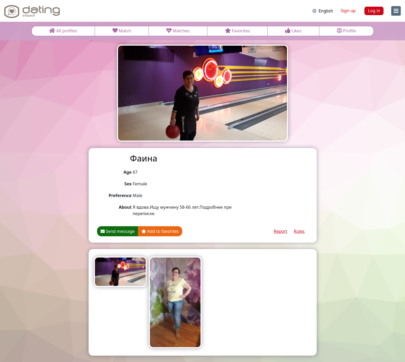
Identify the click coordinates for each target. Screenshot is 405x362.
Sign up (348, 11)
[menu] (396, 11)
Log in (374, 11)
